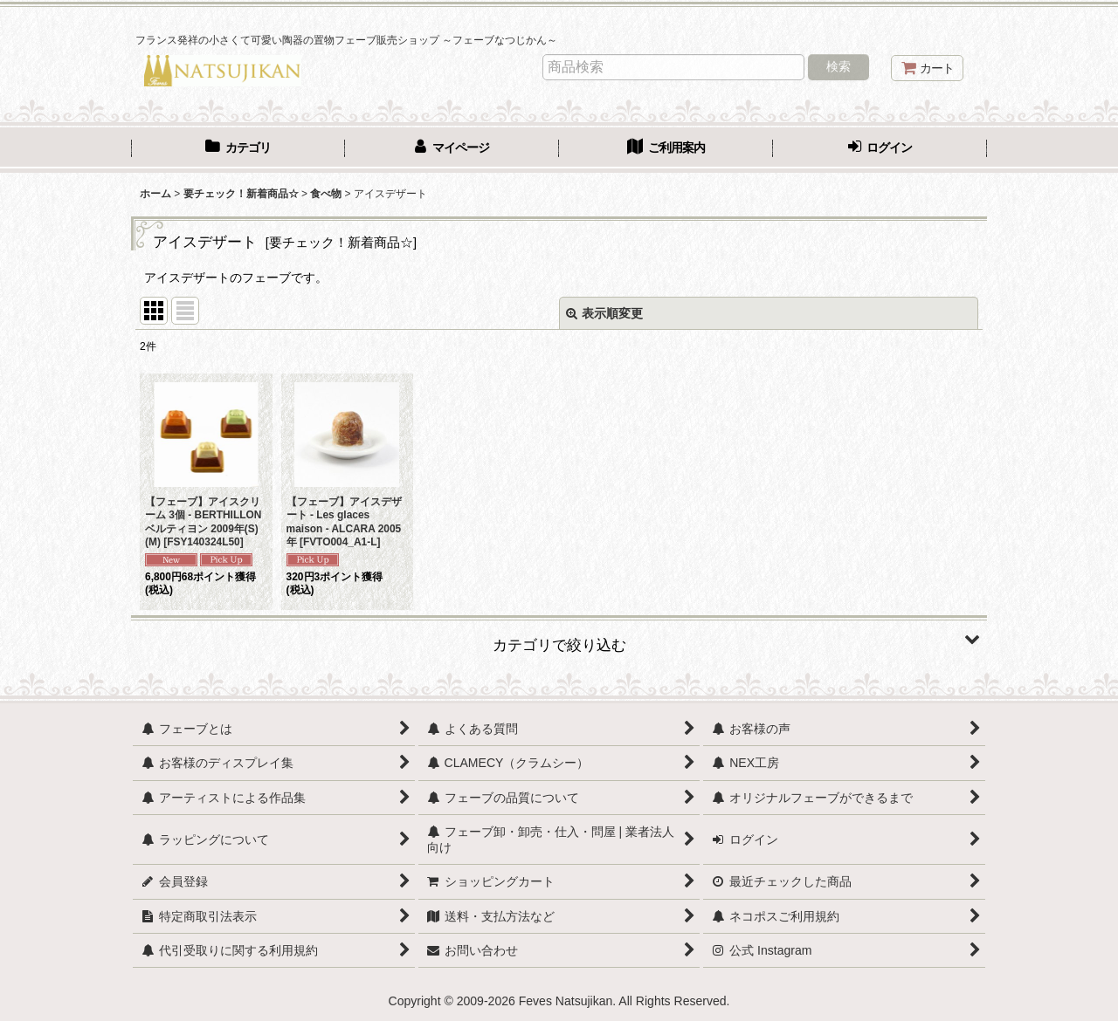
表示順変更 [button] (604, 313)
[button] (559, 638)
